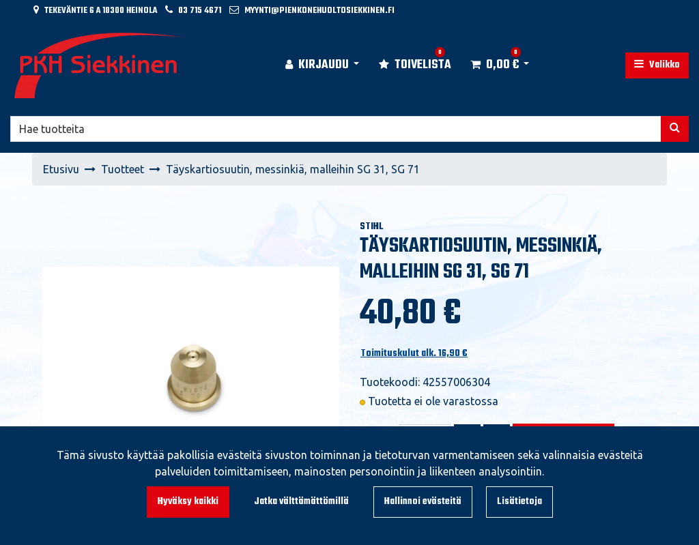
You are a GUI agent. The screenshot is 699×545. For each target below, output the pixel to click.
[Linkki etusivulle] (99, 65)
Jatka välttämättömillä (301, 502)
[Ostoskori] (495, 65)
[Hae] (335, 129)
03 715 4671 (199, 10)
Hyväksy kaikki (188, 502)
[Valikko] (657, 65)
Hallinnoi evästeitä (422, 502)
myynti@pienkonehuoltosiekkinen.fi (319, 10)
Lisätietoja (519, 502)
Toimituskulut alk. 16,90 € (414, 354)
